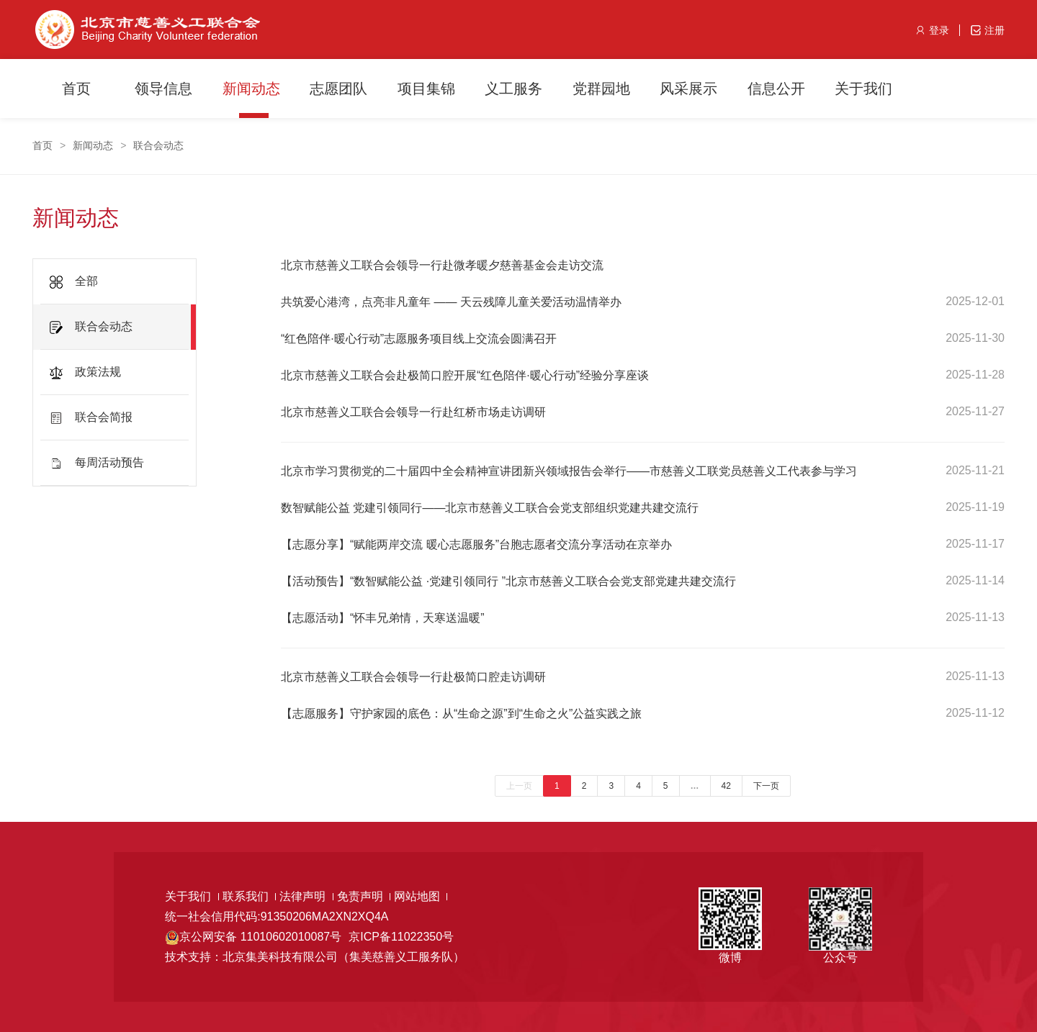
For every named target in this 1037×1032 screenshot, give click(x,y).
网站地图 (420, 896)
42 (726, 786)
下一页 (766, 786)
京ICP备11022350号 (401, 937)
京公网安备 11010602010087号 (260, 937)
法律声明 (306, 896)
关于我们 (191, 896)
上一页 (519, 786)
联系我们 (249, 896)
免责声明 (363, 896)
